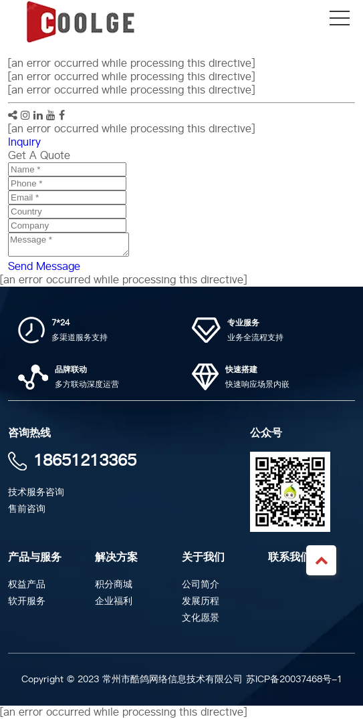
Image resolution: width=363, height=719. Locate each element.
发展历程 (200, 601)
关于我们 (203, 557)
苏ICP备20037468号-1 (294, 679)
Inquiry (24, 142)
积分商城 (113, 584)
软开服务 (26, 601)
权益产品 (26, 584)
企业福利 (113, 601)
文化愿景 (200, 617)
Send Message (44, 266)
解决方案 (116, 557)
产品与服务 (35, 557)
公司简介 (200, 584)
